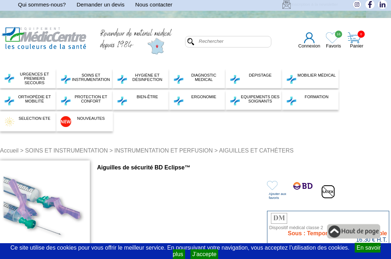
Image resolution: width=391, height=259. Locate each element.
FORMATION (307, 100)
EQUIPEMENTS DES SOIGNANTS (255, 100)
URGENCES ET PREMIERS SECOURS (26, 78)
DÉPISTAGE (251, 78)
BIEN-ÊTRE (137, 100)
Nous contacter (153, 4)
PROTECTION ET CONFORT (83, 100)
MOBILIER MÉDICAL (311, 78)
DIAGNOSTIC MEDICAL (194, 78)
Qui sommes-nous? (42, 4)
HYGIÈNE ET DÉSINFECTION (139, 78)
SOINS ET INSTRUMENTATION (85, 78)
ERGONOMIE (194, 100)
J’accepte (204, 254)
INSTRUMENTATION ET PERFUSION (163, 150)
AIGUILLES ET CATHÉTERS (256, 150)
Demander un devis (100, 4)
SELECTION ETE (27, 121)
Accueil (9, 150)
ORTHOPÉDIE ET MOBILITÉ (27, 100)
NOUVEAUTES (82, 121)
